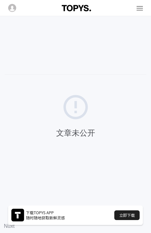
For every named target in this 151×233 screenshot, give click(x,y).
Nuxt (9, 226)
